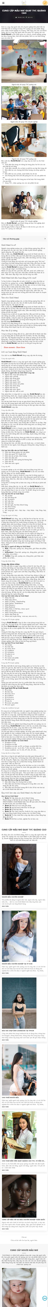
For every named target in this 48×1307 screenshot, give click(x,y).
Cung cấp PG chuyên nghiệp (10, 619)
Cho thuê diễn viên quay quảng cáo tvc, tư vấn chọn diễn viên (24, 1161)
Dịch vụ (30, 17)
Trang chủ (20, 17)
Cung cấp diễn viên (7, 410)
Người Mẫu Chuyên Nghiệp (12, 897)
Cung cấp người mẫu (8, 358)
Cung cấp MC (5, 466)
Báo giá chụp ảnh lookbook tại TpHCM (18, 1030)
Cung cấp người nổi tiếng (9, 515)
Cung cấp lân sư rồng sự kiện (10, 753)
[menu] (3, 3)
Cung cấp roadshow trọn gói (10, 708)
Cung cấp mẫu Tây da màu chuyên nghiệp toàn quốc (23, 1219)
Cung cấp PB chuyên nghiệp (10, 663)
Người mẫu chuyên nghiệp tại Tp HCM (17, 964)
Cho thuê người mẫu (10, 1097)
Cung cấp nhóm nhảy (8, 561)
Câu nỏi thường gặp (11, 239)
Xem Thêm (5, 906)
